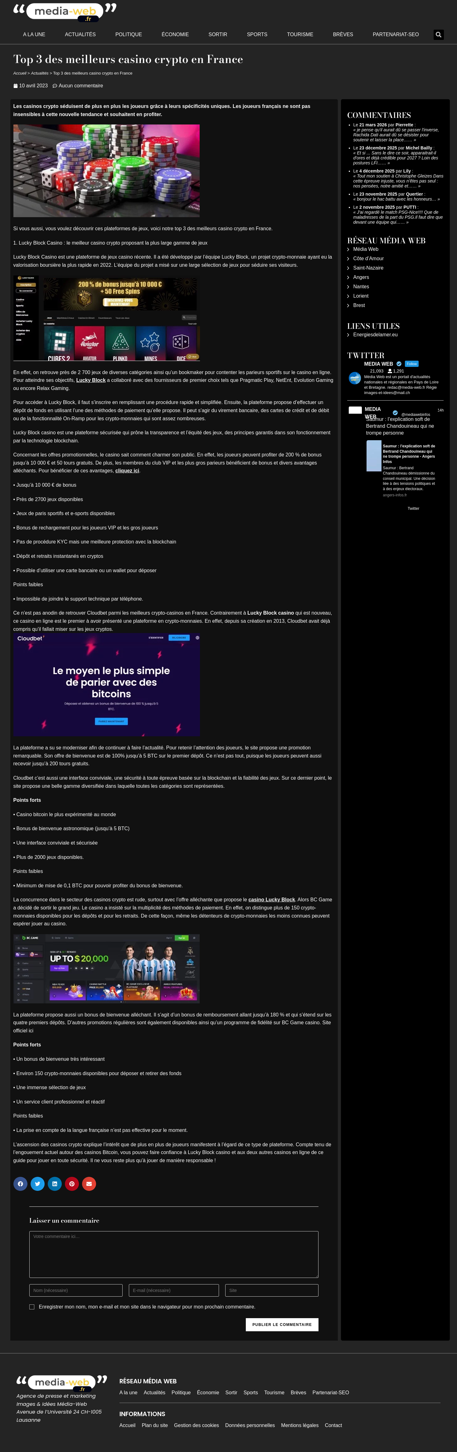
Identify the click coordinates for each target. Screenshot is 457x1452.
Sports (257, 34)
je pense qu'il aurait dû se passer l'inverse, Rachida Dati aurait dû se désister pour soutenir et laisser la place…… (396, 134)
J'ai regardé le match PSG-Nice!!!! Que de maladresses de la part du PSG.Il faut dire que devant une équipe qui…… (398, 217)
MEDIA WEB (373, 413)
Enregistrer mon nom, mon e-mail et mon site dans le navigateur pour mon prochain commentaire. (147, 1306)
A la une (34, 34)
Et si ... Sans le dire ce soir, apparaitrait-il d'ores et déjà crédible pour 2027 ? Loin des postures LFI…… (395, 157)
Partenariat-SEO (396, 34)
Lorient (361, 296)
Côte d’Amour (368, 258)
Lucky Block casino (270, 613)
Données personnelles (250, 1425)
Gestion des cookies (196, 1425)
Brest (359, 305)
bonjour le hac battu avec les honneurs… (396, 199)
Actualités (80, 34)
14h (440, 410)
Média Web (366, 249)
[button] (439, 35)
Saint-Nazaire (368, 267)
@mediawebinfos (415, 414)
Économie (175, 34)
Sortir (217, 34)
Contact (333, 1425)
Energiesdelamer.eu (375, 334)
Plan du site (155, 1425)
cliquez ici (127, 470)
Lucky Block (90, 380)
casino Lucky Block (271, 899)
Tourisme (300, 34)
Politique (128, 34)
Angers (361, 277)
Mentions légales (299, 1425)
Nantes (361, 286)
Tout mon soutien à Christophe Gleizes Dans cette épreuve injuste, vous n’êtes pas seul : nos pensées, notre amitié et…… (398, 180)
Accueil (20, 73)
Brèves (343, 34)
